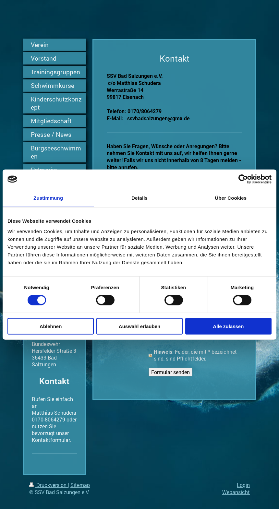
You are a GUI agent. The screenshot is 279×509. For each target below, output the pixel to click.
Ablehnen (51, 326)
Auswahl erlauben (139, 326)
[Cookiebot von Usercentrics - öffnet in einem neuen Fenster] (243, 179)
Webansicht (236, 492)
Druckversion (48, 484)
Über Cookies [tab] (231, 198)
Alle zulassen (228, 326)
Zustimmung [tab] (48, 198)
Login (243, 484)
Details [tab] (139, 198)
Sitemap (80, 484)
